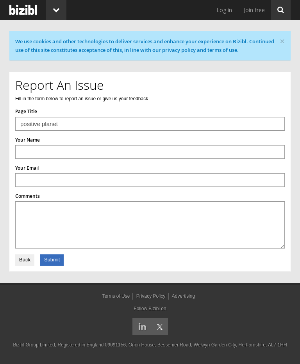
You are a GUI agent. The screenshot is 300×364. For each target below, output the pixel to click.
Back (24, 260)
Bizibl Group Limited (34, 345)
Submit (52, 260)
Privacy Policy (151, 296)
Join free (254, 10)
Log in (224, 10)
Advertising (183, 296)
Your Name (27, 140)
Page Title (26, 111)
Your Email (27, 168)
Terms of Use (116, 296)
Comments (27, 196)
